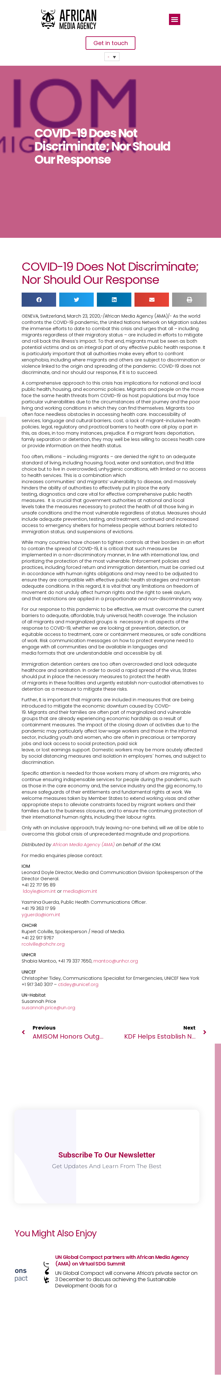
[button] (174, 19)
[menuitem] (111, 56)
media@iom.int (80, 891)
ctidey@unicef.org (78, 984)
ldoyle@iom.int (39, 891)
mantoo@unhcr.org (115, 961)
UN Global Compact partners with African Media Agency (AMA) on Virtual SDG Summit (122, 1260)
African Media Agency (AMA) (84, 844)
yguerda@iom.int (41, 915)
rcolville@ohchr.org (43, 944)
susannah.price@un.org (48, 1007)
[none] (111, 56)
